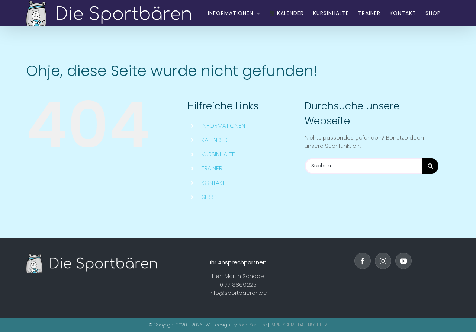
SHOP (209, 197)
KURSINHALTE (218, 154)
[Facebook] (362, 261)
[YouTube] (403, 261)
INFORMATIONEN (223, 125)
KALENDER (215, 140)
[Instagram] (383, 261)
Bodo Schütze (252, 325)
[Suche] (430, 166)
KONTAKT (213, 183)
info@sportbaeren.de (238, 293)
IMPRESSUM (282, 325)
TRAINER (212, 168)
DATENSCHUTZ (312, 325)
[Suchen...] (363, 166)
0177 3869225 (238, 284)
